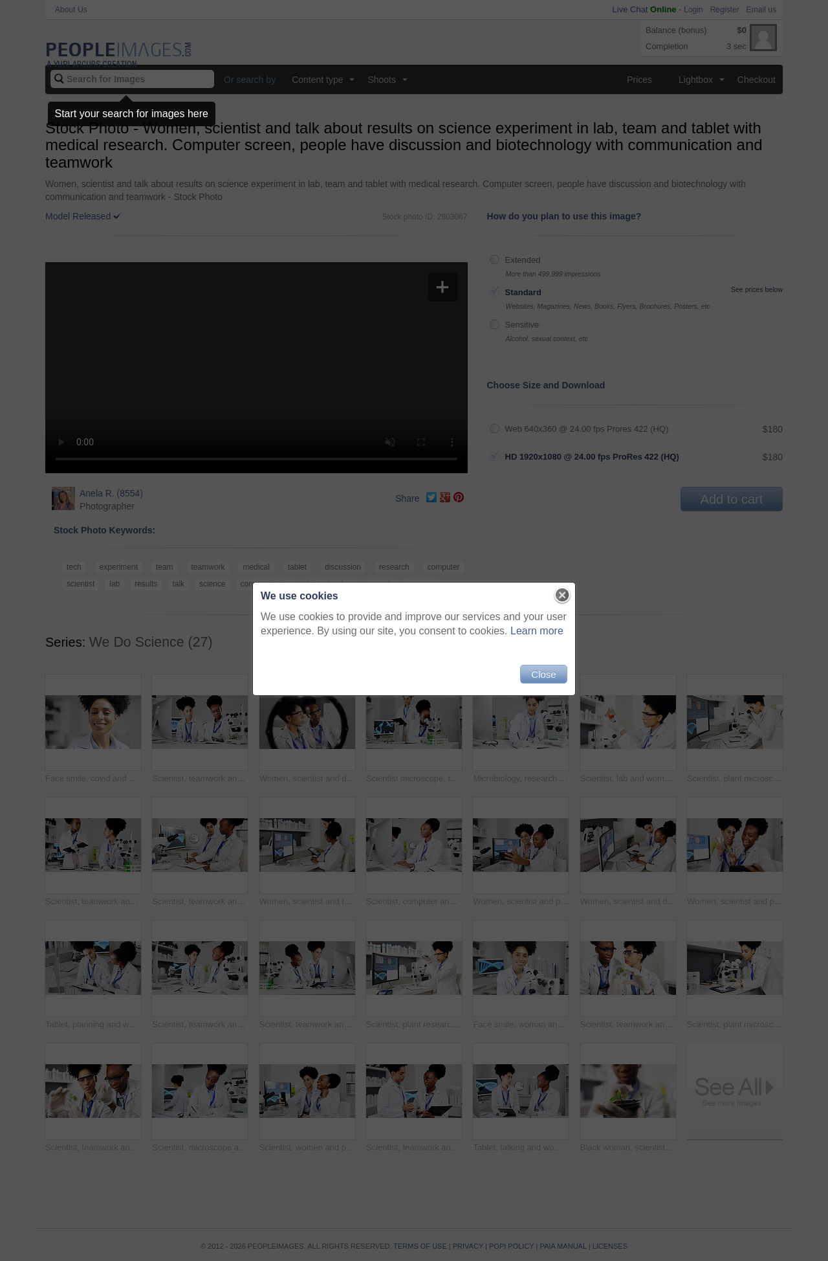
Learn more (536, 630)
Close (543, 674)
